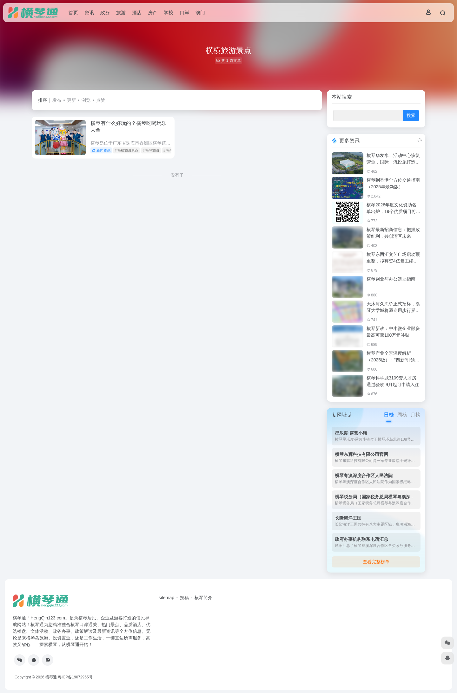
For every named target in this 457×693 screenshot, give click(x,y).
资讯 (89, 12)
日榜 (389, 415)
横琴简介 (203, 597)
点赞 (100, 100)
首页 (73, 12)
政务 (105, 12)
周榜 (402, 415)
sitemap (166, 597)
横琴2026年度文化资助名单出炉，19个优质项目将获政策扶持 (394, 211)
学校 (168, 12)
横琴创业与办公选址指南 (391, 279)
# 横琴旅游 (150, 150)
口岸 (184, 12)
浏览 (86, 100)
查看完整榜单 (376, 561)
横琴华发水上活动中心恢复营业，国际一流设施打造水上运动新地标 (393, 162)
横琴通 (51, 677)
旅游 (121, 12)
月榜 (415, 415)
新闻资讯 (101, 150)
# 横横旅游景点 (126, 150)
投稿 (184, 597)
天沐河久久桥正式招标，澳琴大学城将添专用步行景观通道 (393, 310)
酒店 (137, 12)
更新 (71, 100)
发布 (56, 100)
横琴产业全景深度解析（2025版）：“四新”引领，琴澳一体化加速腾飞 (393, 360)
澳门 (200, 12)
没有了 (177, 175)
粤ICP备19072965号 (75, 677)
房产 (152, 12)
